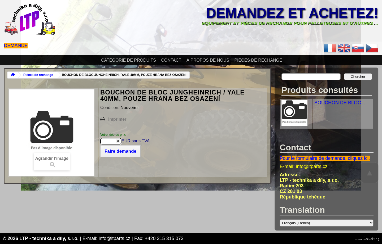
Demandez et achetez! (292, 13)
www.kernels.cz (367, 239)
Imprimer (117, 119)
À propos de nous (207, 60)
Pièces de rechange (258, 60)
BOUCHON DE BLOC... (339, 102)
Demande (16, 45)
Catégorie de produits (128, 60)
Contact (171, 60)
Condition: (110, 107)
